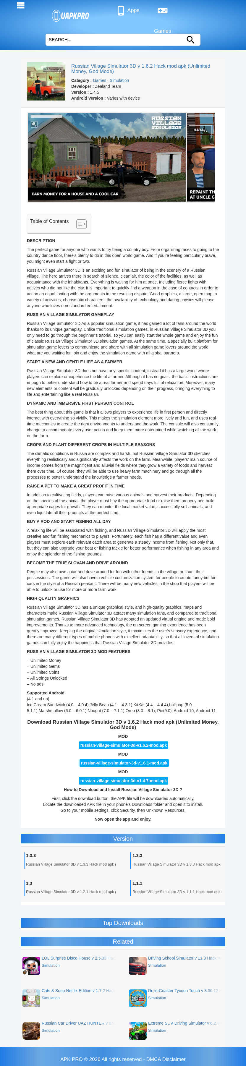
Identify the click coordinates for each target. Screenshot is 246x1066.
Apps (128, 10)
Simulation (119, 80)
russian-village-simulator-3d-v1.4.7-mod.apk (123, 780)
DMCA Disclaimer (166, 1059)
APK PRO (71, 1059)
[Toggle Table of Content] (78, 224)
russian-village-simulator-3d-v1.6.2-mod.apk (123, 745)
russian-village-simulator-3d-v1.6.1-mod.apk (124, 763)
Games (162, 13)
